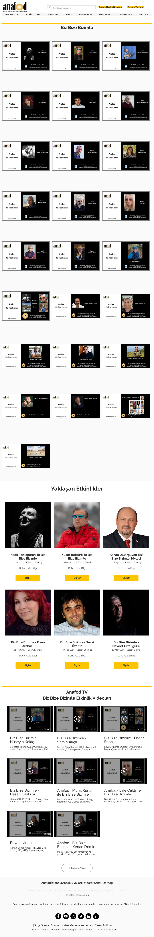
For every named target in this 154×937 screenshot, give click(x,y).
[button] (12, 14)
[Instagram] (73, 916)
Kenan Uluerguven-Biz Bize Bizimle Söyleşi (126, 556)
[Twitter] (81, 916)
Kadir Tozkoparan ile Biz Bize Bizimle (28, 556)
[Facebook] (58, 916)
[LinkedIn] (88, 916)
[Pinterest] (96, 916)
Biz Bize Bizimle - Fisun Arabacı (28, 644)
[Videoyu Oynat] (30, 719)
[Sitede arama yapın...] (71, 8)
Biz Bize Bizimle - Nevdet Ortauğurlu (126, 644)
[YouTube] (66, 916)
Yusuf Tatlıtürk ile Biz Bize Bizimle (77, 556)
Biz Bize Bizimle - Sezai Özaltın (77, 644)
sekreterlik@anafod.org (77, 895)
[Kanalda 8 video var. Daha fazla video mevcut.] (77, 780)
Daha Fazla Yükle (77, 868)
